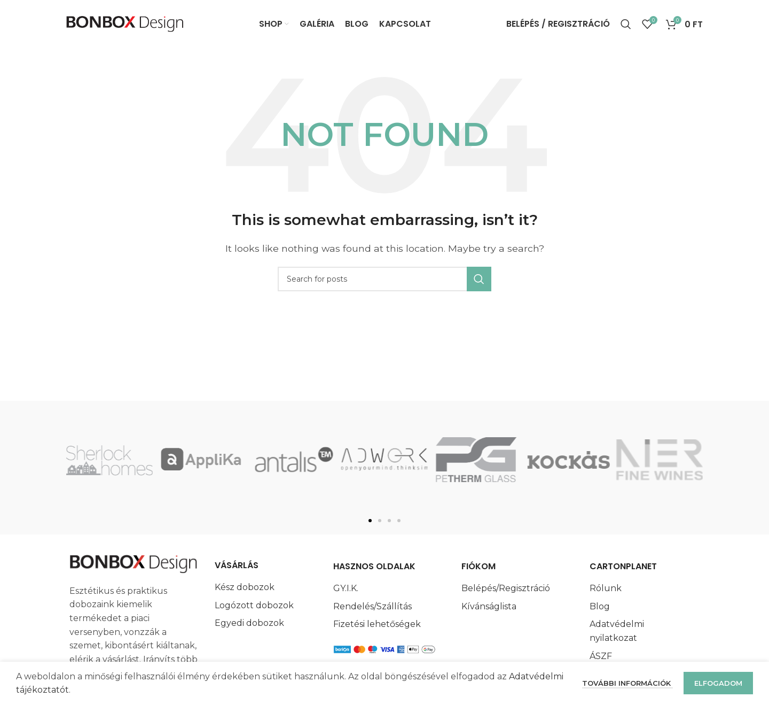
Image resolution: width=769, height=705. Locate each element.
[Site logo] (125, 23)
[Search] (626, 24)
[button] (370, 520)
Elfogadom (718, 683)
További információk (627, 683)
